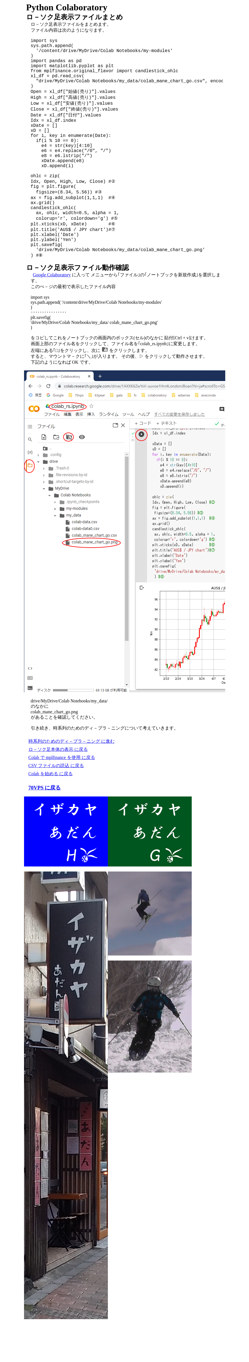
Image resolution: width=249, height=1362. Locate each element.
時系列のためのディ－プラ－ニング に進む (72, 781)
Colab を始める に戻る (51, 814)
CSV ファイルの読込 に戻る (56, 805)
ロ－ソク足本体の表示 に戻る (58, 789)
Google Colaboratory (52, 315)
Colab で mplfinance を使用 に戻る (62, 797)
